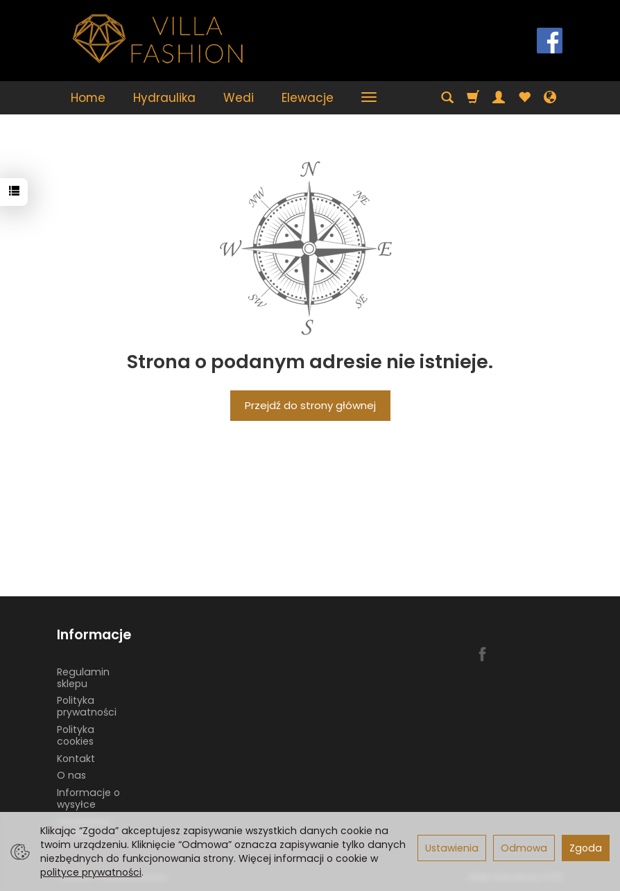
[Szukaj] (447, 97)
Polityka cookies (75, 735)
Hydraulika (164, 97)
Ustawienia (452, 848)
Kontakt (76, 758)
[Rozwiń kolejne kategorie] (368, 97)
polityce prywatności (90, 872)
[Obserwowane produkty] (524, 97)
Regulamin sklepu (83, 678)
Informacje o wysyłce (88, 798)
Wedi (238, 97)
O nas (71, 775)
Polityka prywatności (87, 706)
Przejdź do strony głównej (310, 405)
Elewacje (308, 97)
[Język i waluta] (550, 97)
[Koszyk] (473, 97)
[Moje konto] (498, 97)
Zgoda (585, 848)
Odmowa (524, 848)
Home (88, 97)
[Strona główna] (158, 39)
